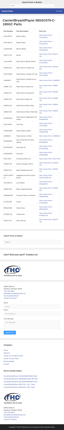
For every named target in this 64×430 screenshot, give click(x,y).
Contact (6, 364)
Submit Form (10, 332)
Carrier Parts (7, 11)
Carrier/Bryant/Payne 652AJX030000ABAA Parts (20, 382)
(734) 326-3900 (9, 291)
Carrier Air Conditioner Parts (13, 356)
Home (6, 350)
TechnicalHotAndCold (11, 296)
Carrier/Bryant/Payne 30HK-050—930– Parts (19, 387)
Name (6, 303)
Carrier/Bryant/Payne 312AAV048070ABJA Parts (20, 376)
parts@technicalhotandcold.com (15, 293)
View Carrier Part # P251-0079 (49, 159)
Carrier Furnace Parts (11, 358)
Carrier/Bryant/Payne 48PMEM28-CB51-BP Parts (21, 379)
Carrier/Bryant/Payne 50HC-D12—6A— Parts (19, 384)
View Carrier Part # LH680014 (49, 136)
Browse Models (9, 361)
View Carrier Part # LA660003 (49, 80)
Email (6, 310)
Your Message (9, 319)
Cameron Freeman (10, 298)
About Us (7, 353)
